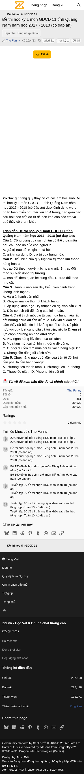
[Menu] (6, 5)
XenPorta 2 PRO (13, 769)
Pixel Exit (23, 757)
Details (58, 751)
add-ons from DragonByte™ (58, 747)
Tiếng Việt (10, 559)
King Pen (76, 706)
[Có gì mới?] (69, 5)
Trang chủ (8, 601)
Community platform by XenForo (41, 743)
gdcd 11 (48, 40)
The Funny (13, 40)
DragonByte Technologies (35, 751)
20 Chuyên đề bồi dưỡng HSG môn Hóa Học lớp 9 (42, 437)
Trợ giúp (7, 593)
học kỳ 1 (63, 40)
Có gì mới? (10, 631)
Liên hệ (7, 567)
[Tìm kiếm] (78, 5)
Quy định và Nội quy (15, 576)
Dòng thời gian (11, 649)
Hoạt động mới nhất (15, 658)
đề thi (76, 40)
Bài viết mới (9, 641)
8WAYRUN (57, 769)
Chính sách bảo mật (15, 584)
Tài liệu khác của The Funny (25, 431)
